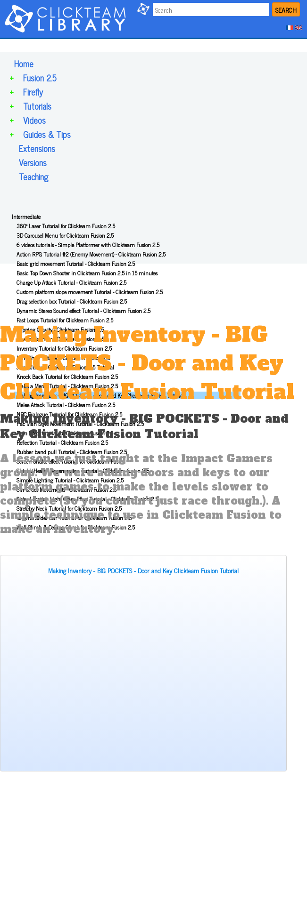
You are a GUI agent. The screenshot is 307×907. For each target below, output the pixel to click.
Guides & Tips (47, 134)
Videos (34, 120)
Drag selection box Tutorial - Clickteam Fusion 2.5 (72, 301)
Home (23, 63)
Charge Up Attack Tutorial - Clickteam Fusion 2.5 (71, 282)
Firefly (33, 92)
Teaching (33, 176)
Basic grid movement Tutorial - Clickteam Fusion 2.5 (76, 263)
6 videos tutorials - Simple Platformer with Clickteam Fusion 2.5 (88, 245)
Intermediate (26, 216)
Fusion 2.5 (40, 78)
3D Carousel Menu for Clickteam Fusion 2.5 (65, 235)
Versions (33, 162)
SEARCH (286, 9)
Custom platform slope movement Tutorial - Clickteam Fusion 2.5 (90, 292)
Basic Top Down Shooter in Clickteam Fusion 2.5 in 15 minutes (87, 273)
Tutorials (37, 106)
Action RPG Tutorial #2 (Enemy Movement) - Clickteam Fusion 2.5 (91, 254)
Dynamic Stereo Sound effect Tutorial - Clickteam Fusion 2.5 (83, 310)
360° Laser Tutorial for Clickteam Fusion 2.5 (66, 226)
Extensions (37, 148)
